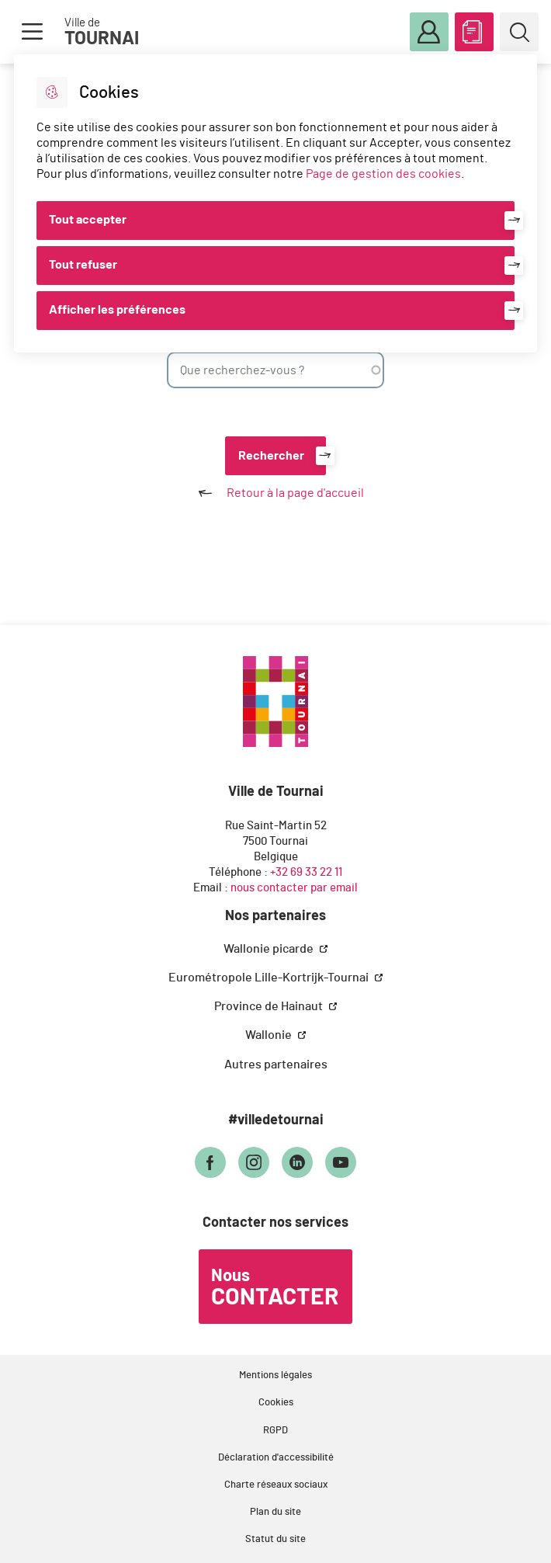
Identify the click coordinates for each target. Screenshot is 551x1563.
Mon (429, 32)
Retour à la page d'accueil (275, 493)
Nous (274, 1288)
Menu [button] (31, 31)
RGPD (275, 1431)
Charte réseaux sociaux (275, 1485)
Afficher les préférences (117, 310)
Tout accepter (87, 220)
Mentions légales (275, 1375)
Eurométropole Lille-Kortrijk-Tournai (269, 977)
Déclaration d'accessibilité (276, 1458)
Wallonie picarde (270, 949)
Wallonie (269, 1035)
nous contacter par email (294, 888)
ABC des (474, 28)
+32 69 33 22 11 (306, 872)
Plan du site (275, 1512)
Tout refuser (83, 265)
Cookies (275, 1403)
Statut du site (275, 1539)
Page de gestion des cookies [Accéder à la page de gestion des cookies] (383, 174)
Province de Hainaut (269, 1006)
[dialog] (276, 203)
